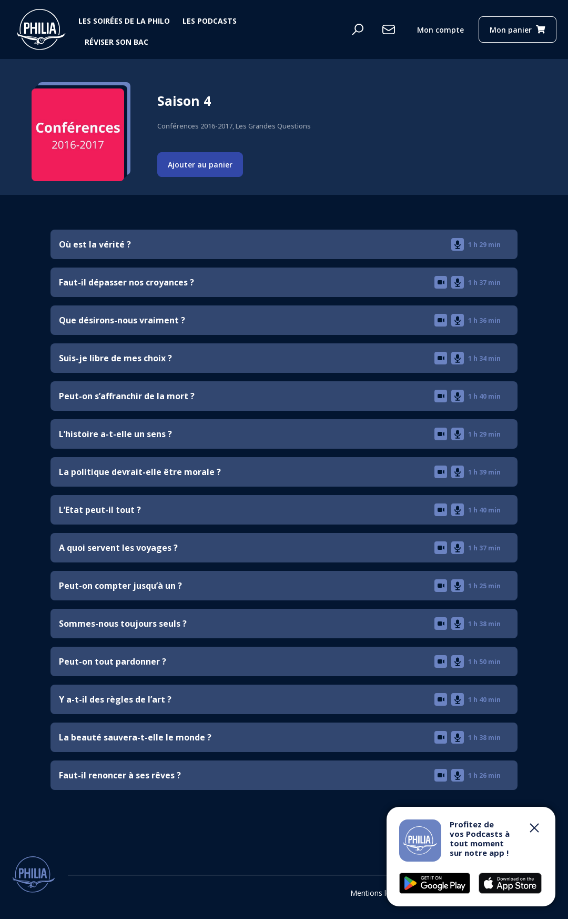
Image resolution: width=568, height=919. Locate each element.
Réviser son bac (116, 42)
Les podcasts (209, 21)
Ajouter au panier (200, 165)
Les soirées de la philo (124, 21)
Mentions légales (379, 893)
